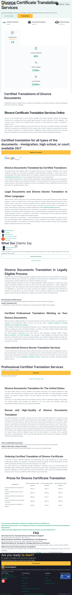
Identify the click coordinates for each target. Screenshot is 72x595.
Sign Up (62, 4)
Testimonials (48, 580)
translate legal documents (12, 177)
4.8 (12, 42)
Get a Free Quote (9, 16)
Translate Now (25, 16)
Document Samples (50, 583)
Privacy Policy (34, 594)
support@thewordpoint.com (56, 552)
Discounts (24, 585)
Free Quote (25, 583)
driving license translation (20, 325)
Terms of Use (27, 594)
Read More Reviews (36, 256)
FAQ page (38, 552)
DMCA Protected (5, 594)
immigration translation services (30, 357)
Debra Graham (10, 247)
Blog (23, 575)
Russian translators (10, 335)
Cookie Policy (41, 594)
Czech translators (25, 335)
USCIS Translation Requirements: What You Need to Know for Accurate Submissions (28, 530)
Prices (46, 577)
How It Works (25, 577)
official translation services (52, 207)
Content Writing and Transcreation (31, 588)
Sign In (68, 4)
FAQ (23, 580)
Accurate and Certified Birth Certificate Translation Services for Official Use (25, 523)
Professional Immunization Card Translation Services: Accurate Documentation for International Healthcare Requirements (35, 526)
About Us (47, 575)
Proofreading (25, 591)
